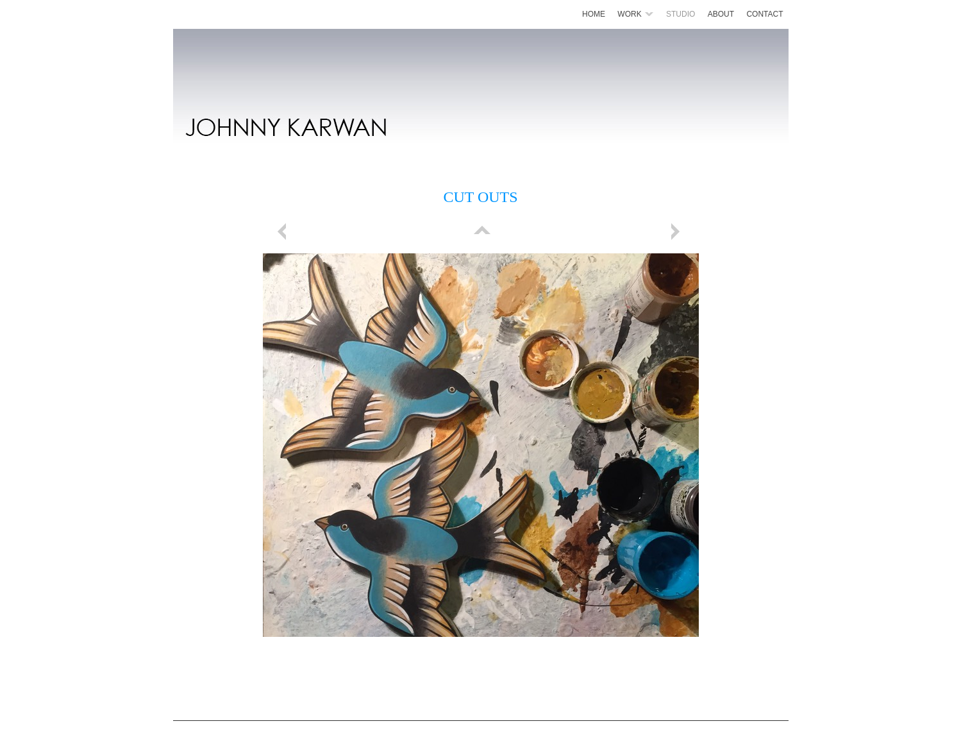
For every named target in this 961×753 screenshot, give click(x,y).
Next (678, 231)
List (481, 231)
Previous (284, 231)
